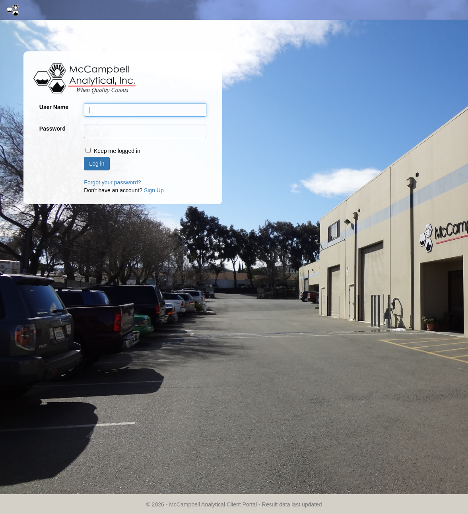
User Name (53, 107)
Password (52, 128)
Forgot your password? (112, 182)
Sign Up (154, 190)
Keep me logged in (117, 151)
